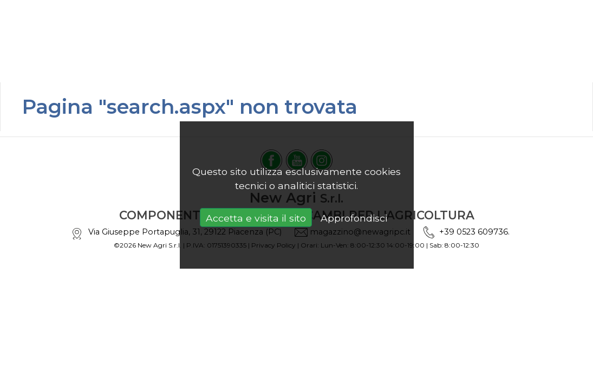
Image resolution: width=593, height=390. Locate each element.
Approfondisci (354, 218)
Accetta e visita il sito (256, 218)
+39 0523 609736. (474, 232)
